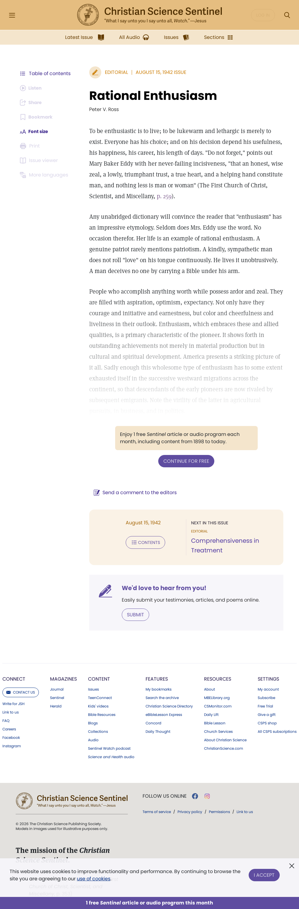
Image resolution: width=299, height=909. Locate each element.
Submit (132, 614)
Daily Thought (158, 731)
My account (268, 689)
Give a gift (266, 714)
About (209, 689)
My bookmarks (159, 689)
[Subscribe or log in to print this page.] (31, 146)
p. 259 (135, 196)
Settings (268, 678)
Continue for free (185, 460)
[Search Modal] (287, 15)
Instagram (11, 745)
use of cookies (93, 878)
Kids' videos (98, 705)
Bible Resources (101, 714)
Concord (153, 722)
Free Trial (265, 705)
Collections (98, 731)
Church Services (218, 731)
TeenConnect (100, 697)
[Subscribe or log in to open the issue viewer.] (40, 160)
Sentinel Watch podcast (109, 748)
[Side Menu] (12, 15)
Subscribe (266, 697)
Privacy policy (190, 811)
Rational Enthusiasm (150, 95)
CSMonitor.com (217, 705)
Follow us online (165, 795)
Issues (93, 689)
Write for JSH (13, 703)
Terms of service (157, 811)
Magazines (63, 678)
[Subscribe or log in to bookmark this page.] (37, 117)
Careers (9, 728)
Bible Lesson (214, 722)
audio (111, 756)
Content (99, 678)
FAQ (5, 720)
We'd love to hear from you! (161, 587)
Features (157, 678)
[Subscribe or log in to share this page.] (32, 102)
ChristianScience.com (223, 748)
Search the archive (162, 697)
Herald (55, 705)
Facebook (11, 737)
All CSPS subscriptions (277, 731)
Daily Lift (211, 714)
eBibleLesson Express (164, 714)
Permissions (219, 811)
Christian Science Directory (169, 705)
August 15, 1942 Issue (158, 72)
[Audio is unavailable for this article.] (32, 88)
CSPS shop (267, 722)
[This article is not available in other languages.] (45, 175)
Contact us (20, 691)
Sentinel (57, 697)
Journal (57, 689)
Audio (93, 739)
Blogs (93, 722)
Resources (217, 678)
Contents (142, 541)
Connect (13, 678)
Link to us (10, 712)
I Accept (264, 873)
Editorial (113, 72)
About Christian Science (225, 739)
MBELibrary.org (217, 697)
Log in (263, 15)
